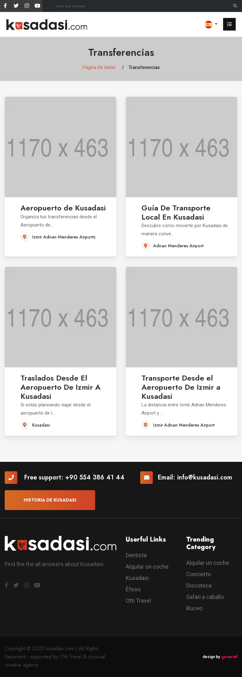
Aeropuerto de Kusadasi (63, 207)
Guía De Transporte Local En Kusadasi (175, 212)
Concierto (198, 574)
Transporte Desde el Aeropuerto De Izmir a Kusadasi (180, 387)
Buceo (194, 608)
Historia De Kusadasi (50, 500)
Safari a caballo (205, 597)
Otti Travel (138, 600)
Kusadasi (137, 578)
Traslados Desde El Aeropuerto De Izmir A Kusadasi (60, 387)
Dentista (136, 555)
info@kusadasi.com (204, 477)
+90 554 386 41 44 (94, 477)
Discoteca (198, 585)
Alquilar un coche (147, 566)
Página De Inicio (99, 67)
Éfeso (133, 589)
